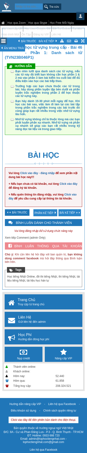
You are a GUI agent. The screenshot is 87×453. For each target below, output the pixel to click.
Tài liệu (77, 28)
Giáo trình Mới (10, 34)
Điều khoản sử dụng (23, 410)
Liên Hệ (56, 34)
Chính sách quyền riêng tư (59, 410)
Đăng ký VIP (41, 34)
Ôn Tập (26, 34)
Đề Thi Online (61, 28)
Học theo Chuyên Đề (37, 28)
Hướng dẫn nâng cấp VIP (25, 404)
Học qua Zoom (16, 22)
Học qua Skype (37, 22)
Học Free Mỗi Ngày (62, 22)
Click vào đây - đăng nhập (37, 173)
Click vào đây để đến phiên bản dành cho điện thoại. (43, 420)
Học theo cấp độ (11, 28)
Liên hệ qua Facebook (62, 404)
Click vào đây (68, 183)
